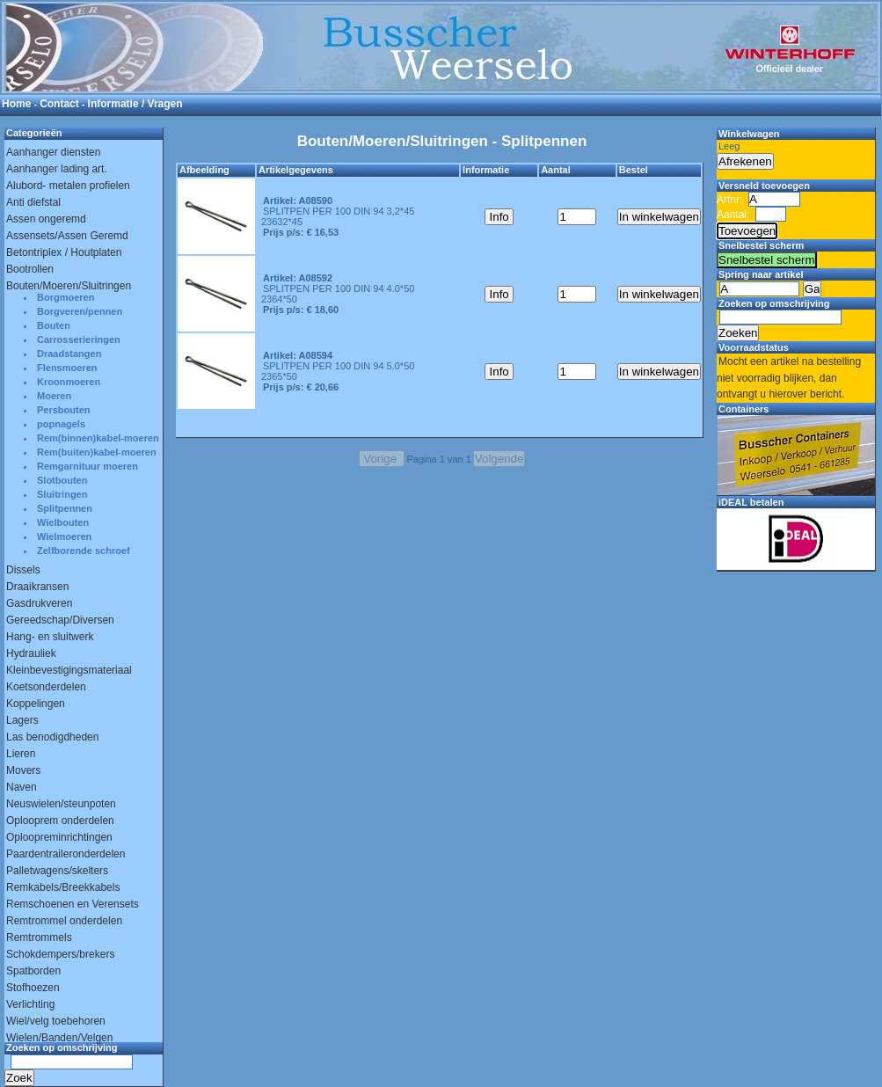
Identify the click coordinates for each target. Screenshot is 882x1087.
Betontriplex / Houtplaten (63, 252)
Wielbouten (63, 522)
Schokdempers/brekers (60, 954)
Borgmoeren (65, 297)
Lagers (22, 720)
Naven (21, 787)
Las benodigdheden (52, 737)
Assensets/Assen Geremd (67, 236)
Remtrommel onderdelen (64, 921)
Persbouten (64, 410)
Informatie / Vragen (135, 104)
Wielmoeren (64, 536)
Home (16, 104)
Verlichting (30, 1004)
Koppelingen (35, 703)
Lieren (20, 754)
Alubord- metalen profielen (68, 185)
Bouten (53, 325)
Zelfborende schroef (83, 550)
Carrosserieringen (78, 339)
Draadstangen (69, 353)
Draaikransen (37, 586)
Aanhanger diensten (53, 152)
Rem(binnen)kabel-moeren (98, 438)
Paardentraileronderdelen (65, 854)
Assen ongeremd (46, 219)
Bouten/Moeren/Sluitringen (68, 286)
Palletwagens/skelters (57, 870)
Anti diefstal (33, 202)
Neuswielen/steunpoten (61, 804)
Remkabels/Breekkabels (63, 887)
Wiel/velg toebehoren (56, 1021)
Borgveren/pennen (79, 311)
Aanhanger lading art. (56, 169)
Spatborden (33, 971)
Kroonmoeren (68, 381)
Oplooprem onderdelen (60, 820)
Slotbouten (62, 480)
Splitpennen (64, 508)
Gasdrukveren (39, 603)
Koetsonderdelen (46, 687)
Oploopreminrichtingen (59, 837)
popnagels (61, 424)
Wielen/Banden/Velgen (59, 1038)
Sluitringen (62, 494)
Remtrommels (39, 937)
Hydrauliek (31, 653)
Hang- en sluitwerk (49, 637)
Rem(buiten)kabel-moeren (97, 452)
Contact (59, 104)
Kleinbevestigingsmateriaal (69, 670)
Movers (23, 770)
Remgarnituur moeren (87, 466)
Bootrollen (30, 269)
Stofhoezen (33, 987)
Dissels (23, 570)
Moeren (54, 395)
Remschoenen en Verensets (72, 904)
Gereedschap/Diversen (60, 620)
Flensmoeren (67, 367)
